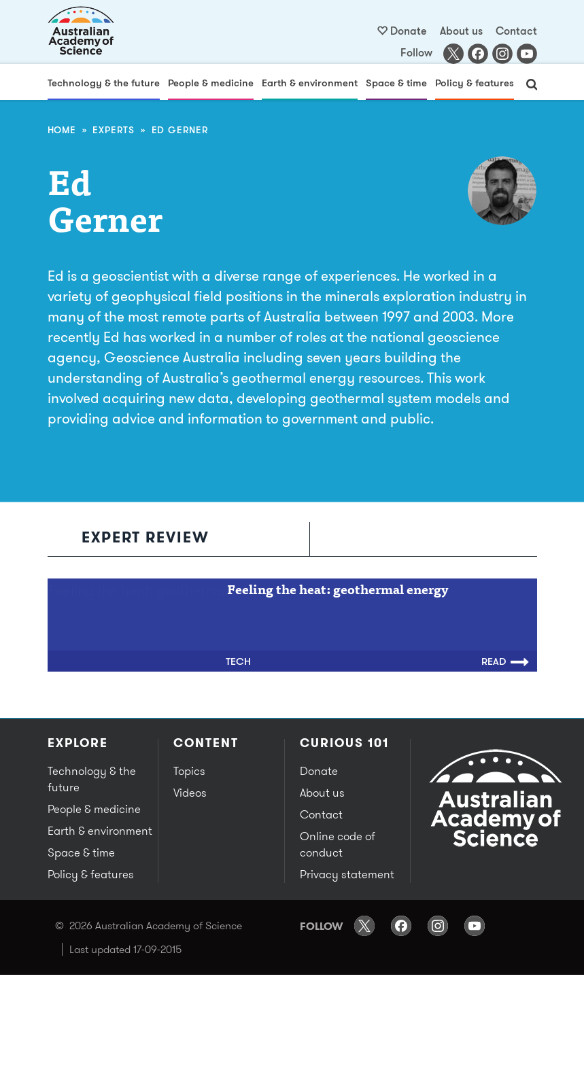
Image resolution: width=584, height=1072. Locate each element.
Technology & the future (104, 82)
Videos (190, 792)
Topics (189, 770)
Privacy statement (347, 874)
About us (461, 30)
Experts (113, 129)
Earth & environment (310, 82)
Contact (516, 30)
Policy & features (474, 82)
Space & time (396, 82)
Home (62, 129)
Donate (408, 30)
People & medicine (211, 82)
